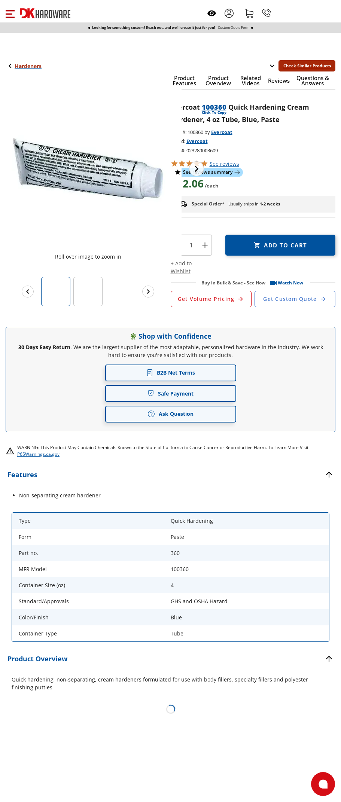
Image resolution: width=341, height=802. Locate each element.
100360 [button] (214, 107)
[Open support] (323, 784)
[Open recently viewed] (211, 13)
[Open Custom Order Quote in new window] (295, 299)
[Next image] (196, 168)
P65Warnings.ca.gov (38, 454)
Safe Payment (170, 393)
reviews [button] (224, 163)
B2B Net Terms (170, 372)
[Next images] (148, 292)
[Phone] (266, 13)
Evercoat (221, 132)
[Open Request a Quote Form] (211, 299)
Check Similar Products (307, 65)
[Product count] (191, 245)
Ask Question (170, 414)
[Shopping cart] (249, 13)
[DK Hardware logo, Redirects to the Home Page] (45, 13)
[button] (10, 13)
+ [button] (205, 245)
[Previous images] (28, 292)
